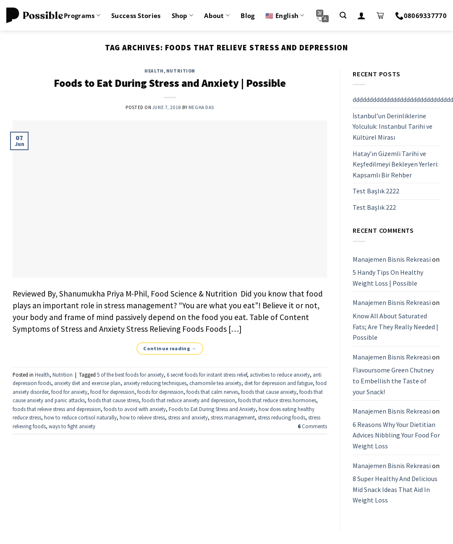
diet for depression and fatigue (278, 383)
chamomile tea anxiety (215, 383)
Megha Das (201, 107)
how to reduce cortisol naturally (80, 417)
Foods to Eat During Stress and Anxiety (212, 409)
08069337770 (421, 15)
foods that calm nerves (212, 391)
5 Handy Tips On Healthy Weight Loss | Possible (388, 277)
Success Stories (136, 15)
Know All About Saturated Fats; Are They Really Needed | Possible (395, 326)
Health (153, 71)
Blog (247, 15)
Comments (312, 426)
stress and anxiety (188, 417)
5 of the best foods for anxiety (130, 374)
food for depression (112, 391)
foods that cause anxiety (268, 391)
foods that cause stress (113, 400)
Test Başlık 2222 (376, 191)
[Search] (343, 15)
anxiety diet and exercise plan (87, 383)
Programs (82, 15)
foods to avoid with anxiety (135, 409)
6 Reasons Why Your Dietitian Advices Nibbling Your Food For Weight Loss (396, 435)
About (217, 15)
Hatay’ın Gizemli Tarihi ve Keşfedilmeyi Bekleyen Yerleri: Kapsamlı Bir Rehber (395, 164)
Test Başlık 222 (374, 207)
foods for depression (160, 391)
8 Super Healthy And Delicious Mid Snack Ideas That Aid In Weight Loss (395, 489)
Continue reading (169, 348)
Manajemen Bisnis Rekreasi (392, 259)
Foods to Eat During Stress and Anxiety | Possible (170, 83)
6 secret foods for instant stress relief (207, 374)
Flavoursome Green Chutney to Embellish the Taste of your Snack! (393, 381)
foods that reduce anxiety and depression (188, 400)
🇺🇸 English (284, 15)
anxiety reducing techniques (154, 383)
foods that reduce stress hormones (277, 400)
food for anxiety (69, 391)
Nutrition (180, 71)
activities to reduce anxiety (280, 374)
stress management (233, 417)
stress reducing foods (281, 417)
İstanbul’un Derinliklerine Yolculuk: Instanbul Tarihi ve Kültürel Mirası (392, 126)
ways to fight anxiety (72, 426)
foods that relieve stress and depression (57, 409)
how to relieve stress (142, 417)
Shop (183, 15)
